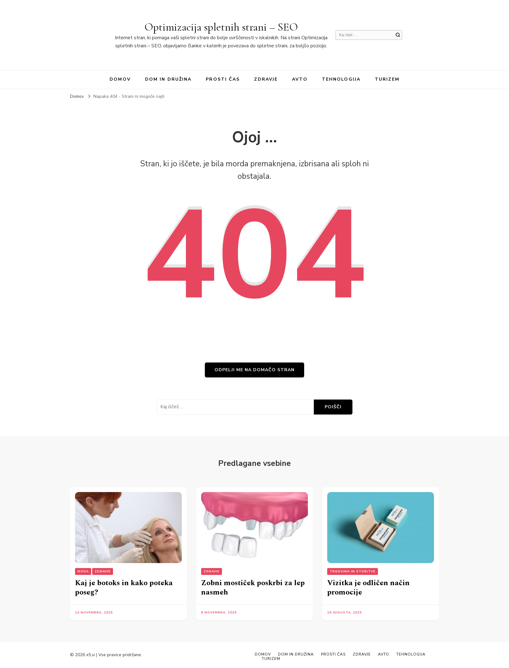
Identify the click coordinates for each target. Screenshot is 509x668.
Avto (299, 79)
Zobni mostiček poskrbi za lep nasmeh (253, 587)
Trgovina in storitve (352, 571)
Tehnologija (341, 79)
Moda (83, 571)
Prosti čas (223, 79)
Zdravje (266, 79)
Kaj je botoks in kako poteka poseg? (124, 587)
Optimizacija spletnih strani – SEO (221, 27)
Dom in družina (168, 79)
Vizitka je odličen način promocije (368, 587)
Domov (120, 79)
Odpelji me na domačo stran (254, 370)
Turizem (387, 79)
